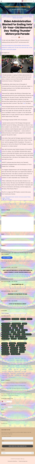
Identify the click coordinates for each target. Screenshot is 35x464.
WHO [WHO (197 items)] (25, 375)
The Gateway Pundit (20, 336)
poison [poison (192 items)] (10, 371)
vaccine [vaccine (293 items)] (28, 373)
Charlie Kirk (22, 349)
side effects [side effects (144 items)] (5, 373)
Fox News (13, 338)
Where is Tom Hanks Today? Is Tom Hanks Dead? (16, 382)
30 (16, 276)
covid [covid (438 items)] (26, 360)
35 (24, 276)
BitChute (29, 319)
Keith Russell (3, 391)
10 (12, 274)
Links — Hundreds (22, 338)
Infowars (18, 330)
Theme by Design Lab (23, 461)
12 (15, 274)
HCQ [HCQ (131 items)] (4, 365)
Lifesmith (23, 319)
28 (13, 276)
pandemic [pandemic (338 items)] (23, 369)
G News (24, 323)
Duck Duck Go (15, 319)
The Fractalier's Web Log (17, 6)
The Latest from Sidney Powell (9, 204)
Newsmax (13, 325)
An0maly (22, 352)
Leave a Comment (8, 199)
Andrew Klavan (5, 354)
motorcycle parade (23, 197)
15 (20, 274)
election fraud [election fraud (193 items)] (28, 362)
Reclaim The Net (6, 323)
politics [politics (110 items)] (17, 371)
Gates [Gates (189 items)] (19, 364)
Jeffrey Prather (14, 347)
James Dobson (16, 334)
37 (27, 276)
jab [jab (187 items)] (17, 365)
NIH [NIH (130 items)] (10, 369)
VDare (11, 336)
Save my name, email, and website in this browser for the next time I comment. (17, 253)
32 (19, 276)
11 (14, 274)
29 (14, 276)
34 (22, 276)
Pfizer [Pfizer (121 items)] (4, 371)
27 (11, 276)
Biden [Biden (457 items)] (23, 358)
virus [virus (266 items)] (11, 375)
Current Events (6, 16)
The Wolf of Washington (7, 330)
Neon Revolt (5, 336)
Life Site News (21, 332)
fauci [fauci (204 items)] (13, 364)
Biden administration (9, 197)
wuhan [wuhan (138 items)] (4, 377)
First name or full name (6, 436)
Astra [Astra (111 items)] (11, 358)
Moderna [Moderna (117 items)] (29, 367)
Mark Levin (22, 347)
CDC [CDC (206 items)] (4, 360)
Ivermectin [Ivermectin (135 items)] (11, 365)
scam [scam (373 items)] (24, 371)
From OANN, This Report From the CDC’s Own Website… (17, 388)
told (24, 103)
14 (18, 274)
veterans (8, 198)
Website (3, 245)
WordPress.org (4, 423)
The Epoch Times (16, 323)
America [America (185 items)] (5, 358)
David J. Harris (5, 352)
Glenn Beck (4, 345)
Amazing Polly (14, 352)
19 (27, 274)
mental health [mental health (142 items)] (20, 367)
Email (3, 239)
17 (23, 274)
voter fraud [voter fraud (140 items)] (18, 375)
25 (8, 276)
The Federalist (5, 325)
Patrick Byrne (5, 349)
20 (28, 274)
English (4, 401)
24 (6, 276)
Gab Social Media (6, 319)
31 (17, 276)
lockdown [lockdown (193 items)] (5, 367)
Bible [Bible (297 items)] (17, 358)
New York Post (5, 338)
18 (25, 274)
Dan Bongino (12, 343)
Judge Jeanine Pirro (22, 343)
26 (9, 276)
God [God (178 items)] (25, 364)
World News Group (6, 334)
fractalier (22, 37)
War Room (24, 330)
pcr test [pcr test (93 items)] (30, 369)
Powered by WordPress (12, 461)
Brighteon (15, 328)
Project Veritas (5, 332)
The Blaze (20, 325)
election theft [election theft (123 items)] (6, 364)
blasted (16, 197)
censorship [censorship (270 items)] (11, 360)
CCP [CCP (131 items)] (29, 358)
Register (3, 412)
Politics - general (28, 17)
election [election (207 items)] (19, 362)
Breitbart (13, 332)
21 (30, 274)
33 (21, 276)
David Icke (12, 345)
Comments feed (4, 420)
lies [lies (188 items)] (29, 365)
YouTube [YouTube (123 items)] (12, 377)
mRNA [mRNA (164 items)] (4, 369)
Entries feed (3, 417)
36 (26, 276)
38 (29, 276)
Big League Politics (26, 334)
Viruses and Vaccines (17, 17)
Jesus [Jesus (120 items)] (23, 365)
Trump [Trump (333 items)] (13, 373)
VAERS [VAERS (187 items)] (4, 375)
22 (31, 274)
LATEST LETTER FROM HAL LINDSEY (17, 304)
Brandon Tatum (14, 349)
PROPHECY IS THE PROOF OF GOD (17, 294)
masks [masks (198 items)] (12, 367)
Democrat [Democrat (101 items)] (12, 362)
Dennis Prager (5, 347)
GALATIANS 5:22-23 (17, 284)
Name (2, 234)
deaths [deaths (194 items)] (4, 362)
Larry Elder (4, 343)
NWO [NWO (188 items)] (16, 369)
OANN (21, 328)
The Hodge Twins (15, 354)
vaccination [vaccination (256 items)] (20, 373)
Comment (4, 215)
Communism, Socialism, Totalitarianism (15, 17)
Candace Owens (20, 345)
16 (22, 274)
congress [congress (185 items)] (19, 360)
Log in (2, 415)
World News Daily (6, 328)
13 (17, 274)
